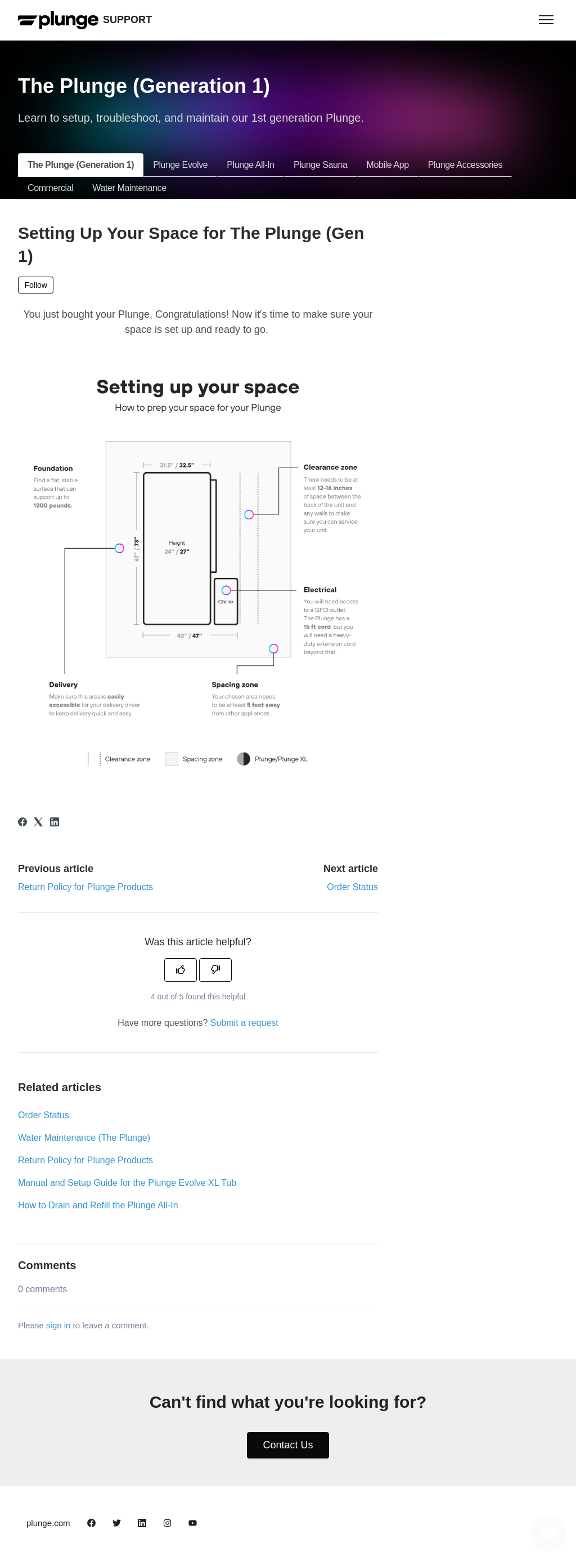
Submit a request (244, 1023)
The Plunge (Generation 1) (81, 165)
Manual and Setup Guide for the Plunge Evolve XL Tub (127, 1183)
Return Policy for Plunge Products (85, 887)
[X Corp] (38, 823)
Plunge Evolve (180, 165)
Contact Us (288, 1445)
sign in (58, 1325)
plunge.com (48, 1523)
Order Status (352, 887)
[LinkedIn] (54, 823)
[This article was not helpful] (215, 970)
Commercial (50, 188)
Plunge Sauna (321, 165)
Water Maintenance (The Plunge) (84, 1137)
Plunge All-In (250, 165)
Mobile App (388, 165)
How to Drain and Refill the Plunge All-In (98, 1205)
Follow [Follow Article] (36, 285)
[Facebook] (22, 823)
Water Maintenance (129, 188)
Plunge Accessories (465, 165)
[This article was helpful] (180, 970)
